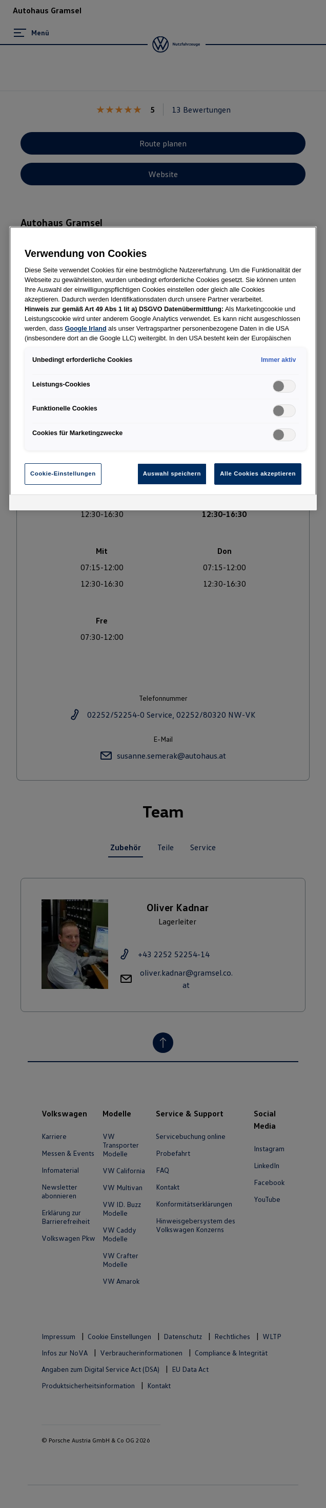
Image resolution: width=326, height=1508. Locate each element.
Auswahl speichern (172, 473)
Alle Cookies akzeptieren (258, 473)
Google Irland (85, 328)
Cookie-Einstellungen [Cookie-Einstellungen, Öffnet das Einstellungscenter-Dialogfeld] (63, 473)
